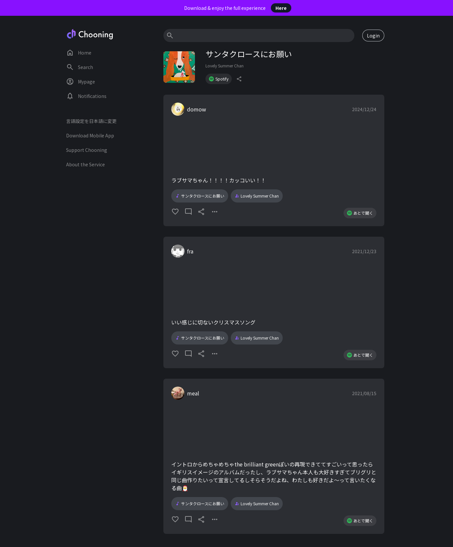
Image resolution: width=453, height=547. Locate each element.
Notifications (86, 96)
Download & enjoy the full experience (237, 7)
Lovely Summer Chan (224, 65)
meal (193, 393)
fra (190, 251)
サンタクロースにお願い (199, 196)
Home (78, 52)
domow (196, 109)
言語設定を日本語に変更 (91, 121)
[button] (273, 160)
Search (79, 67)
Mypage (80, 81)
